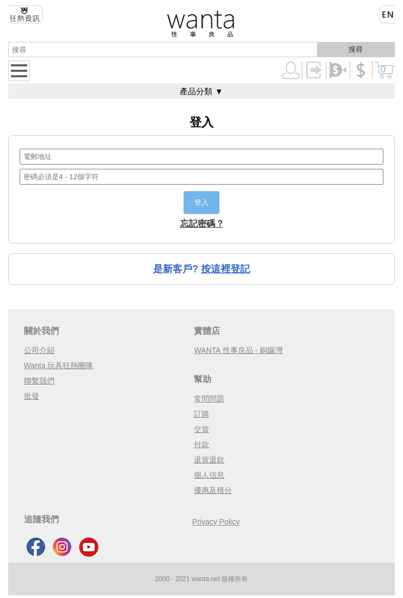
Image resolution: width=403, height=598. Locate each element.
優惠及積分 (213, 490)
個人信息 (209, 475)
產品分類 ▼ (201, 91)
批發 (31, 396)
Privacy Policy (216, 521)
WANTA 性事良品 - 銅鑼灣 (238, 350)
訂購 (201, 414)
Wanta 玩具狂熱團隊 (59, 365)
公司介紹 (39, 350)
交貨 (201, 429)
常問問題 (209, 398)
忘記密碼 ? (201, 223)
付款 (201, 444)
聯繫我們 (39, 380)
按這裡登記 (225, 269)
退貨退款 (209, 459)
